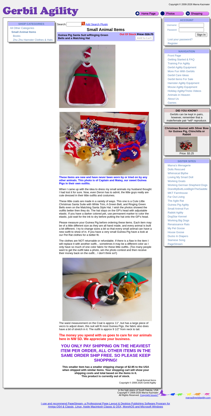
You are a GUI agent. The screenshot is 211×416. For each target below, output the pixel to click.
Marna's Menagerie (179, 165)
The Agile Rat (176, 200)
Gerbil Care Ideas (178, 75)
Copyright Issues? (149, 395)
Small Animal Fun (178, 208)
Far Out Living (176, 196)
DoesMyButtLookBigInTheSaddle (187, 189)
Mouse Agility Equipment (182, 87)
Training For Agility (179, 63)
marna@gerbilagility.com (198, 397)
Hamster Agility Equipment (183, 83)
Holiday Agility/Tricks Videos (184, 90)
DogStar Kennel (177, 216)
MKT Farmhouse (178, 192)
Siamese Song (176, 240)
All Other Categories (22, 28)
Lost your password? (180, 39)
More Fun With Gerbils (181, 71)
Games (172, 102)
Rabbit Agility (175, 212)
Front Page (174, 55)
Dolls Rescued (176, 169)
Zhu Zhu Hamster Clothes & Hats (32, 39)
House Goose (176, 232)
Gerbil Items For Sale (180, 79)
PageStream (175, 244)
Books (16, 35)
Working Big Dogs (178, 220)
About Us (173, 98)
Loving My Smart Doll (180, 177)
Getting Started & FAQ (181, 59)
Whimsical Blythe (178, 173)
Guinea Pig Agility (178, 204)
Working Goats (177, 181)
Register (173, 43)
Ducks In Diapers (178, 236)
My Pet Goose (176, 228)
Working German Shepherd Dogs (187, 185)
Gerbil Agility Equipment (182, 67)
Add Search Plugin (97, 24)
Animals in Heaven (179, 94)
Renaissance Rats (179, 224)
